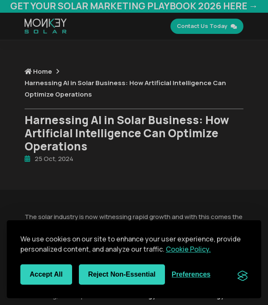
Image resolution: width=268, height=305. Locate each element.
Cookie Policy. (188, 249)
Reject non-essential (122, 274)
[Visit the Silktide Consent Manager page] (242, 274)
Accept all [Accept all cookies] (46, 274)
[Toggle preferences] (191, 275)
